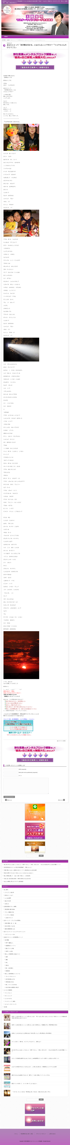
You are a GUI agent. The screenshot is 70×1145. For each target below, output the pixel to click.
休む (7, 962)
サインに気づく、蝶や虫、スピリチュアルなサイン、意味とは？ (26, 1041)
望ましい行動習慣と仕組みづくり (12, 954)
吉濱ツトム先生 (9, 951)
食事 (7, 956)
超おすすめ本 (8, 901)
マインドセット (8, 993)
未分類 (8, 40)
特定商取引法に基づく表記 (27, 1133)
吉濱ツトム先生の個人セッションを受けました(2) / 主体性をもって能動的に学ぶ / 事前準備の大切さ (34, 1024)
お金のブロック (9, 917)
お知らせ (7, 903)
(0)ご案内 (6, 889)
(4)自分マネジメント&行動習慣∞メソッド (13, 937)
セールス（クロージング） (11, 1004)
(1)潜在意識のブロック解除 (10, 906)
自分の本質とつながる (10, 926)
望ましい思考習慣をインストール (12, 973)
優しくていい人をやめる (11, 984)
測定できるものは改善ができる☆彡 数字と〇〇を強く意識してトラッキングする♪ (31, 1075)
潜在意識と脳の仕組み (10, 909)
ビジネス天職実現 (8, 990)
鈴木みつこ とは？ (9, 895)
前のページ (9, 799)
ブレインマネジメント (11, 976)
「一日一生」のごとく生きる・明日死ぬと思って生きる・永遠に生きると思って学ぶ (31, 1091)
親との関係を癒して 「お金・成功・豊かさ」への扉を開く (17, 875)
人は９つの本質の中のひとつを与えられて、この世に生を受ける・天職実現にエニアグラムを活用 (34, 1066)
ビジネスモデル (8, 998)
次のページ (60, 799)
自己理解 (7, 940)
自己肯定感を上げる (10, 979)
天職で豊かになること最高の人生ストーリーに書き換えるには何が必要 (20, 870)
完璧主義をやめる (10, 982)
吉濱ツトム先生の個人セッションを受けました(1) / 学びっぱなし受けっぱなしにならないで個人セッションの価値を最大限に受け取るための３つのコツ (39, 1017)
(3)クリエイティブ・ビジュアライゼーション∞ (14, 931)
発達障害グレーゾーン (11, 945)
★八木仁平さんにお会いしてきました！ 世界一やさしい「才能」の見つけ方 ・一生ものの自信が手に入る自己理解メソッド (32, 864)
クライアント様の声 (9, 892)
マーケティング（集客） (10, 1001)
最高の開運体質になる (10, 929)
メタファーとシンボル (10, 934)
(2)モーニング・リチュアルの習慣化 (12, 920)
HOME (4, 40)
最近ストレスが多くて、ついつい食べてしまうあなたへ (24, 1083)
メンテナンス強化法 (9, 915)
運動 (7, 959)
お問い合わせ (52, 1133)
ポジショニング (8, 995)
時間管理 (8, 971)
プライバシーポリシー (41, 1133)
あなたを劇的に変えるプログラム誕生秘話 (13, 881)
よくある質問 (8, 898)
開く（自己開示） (10, 968)
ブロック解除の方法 (9, 912)
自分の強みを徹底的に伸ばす (12, 987)
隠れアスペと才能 (10, 948)
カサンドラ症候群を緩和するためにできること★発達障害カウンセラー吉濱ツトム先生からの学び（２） (36, 1058)
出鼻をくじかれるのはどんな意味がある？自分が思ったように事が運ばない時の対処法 (31, 1033)
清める (7, 965)
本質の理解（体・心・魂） (11, 923)
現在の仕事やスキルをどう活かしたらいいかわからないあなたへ (18, 873)
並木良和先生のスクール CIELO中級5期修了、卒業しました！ (18, 867)
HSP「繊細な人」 (10, 942)
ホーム (16, 1133)
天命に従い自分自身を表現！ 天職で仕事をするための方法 (17, 878)
